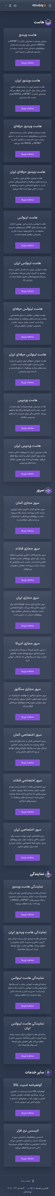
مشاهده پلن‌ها (27, 62)
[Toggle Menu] (50, 5)
